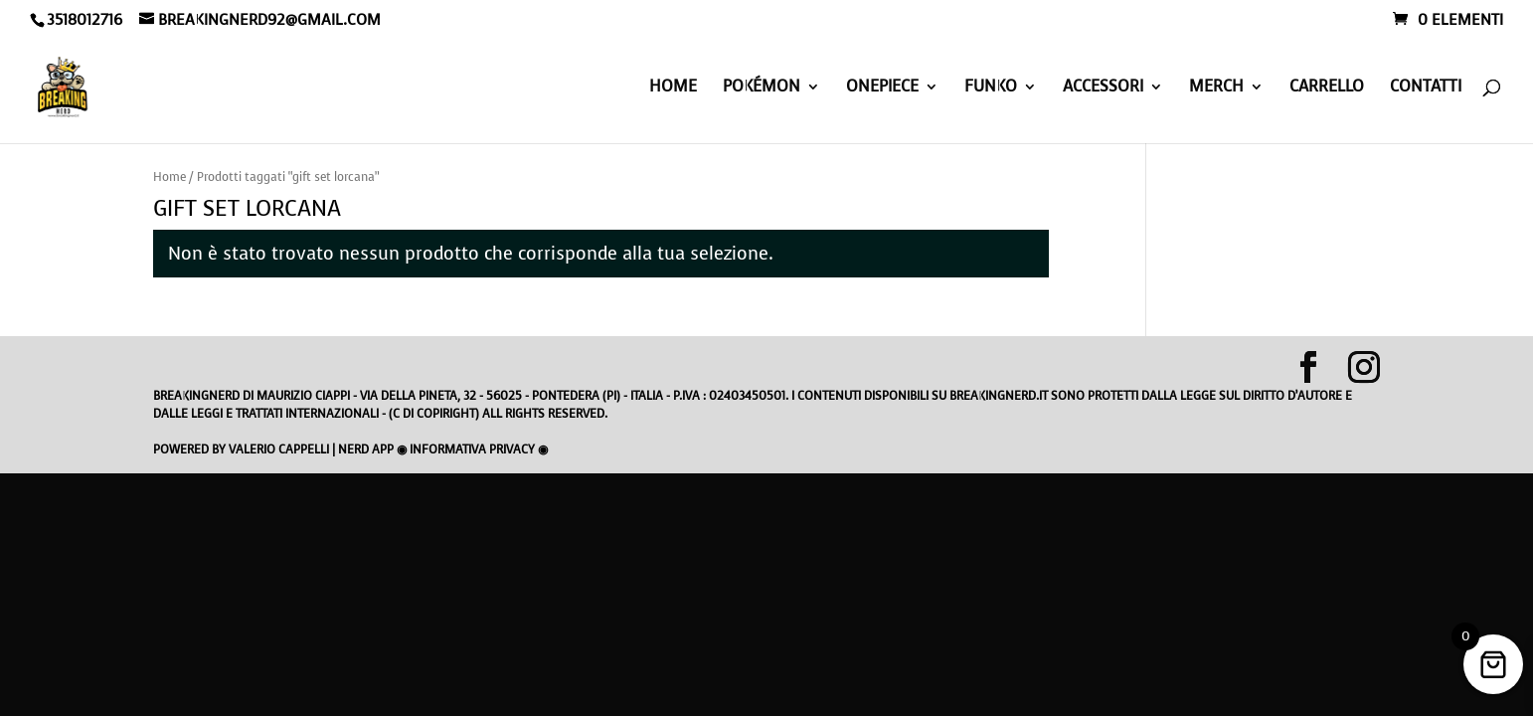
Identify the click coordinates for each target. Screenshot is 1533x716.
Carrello (1326, 88)
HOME (673, 88)
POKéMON (761, 88)
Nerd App (366, 449)
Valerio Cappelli (279, 449)
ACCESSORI (1103, 88)
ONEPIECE (882, 88)
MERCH (1216, 88)
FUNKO (990, 88)
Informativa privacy (472, 449)
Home (169, 177)
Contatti (1425, 88)
